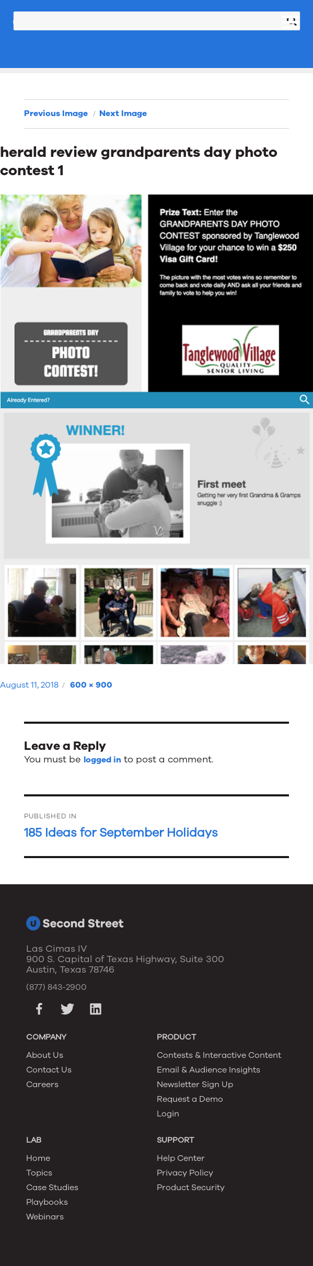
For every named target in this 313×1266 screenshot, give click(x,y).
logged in (102, 760)
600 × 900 (91, 685)
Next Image (123, 113)
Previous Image (56, 113)
